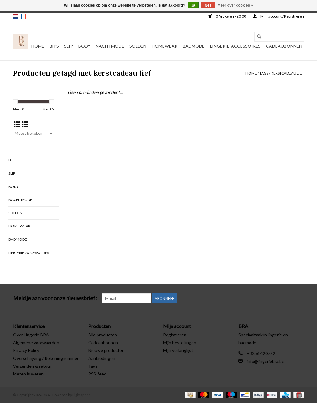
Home (37, 46)
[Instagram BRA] (299, 298)
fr (23, 16)
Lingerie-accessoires (235, 46)
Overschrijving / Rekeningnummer (46, 358)
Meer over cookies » (235, 5)
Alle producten (102, 334)
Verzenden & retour (32, 366)
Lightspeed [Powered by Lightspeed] (81, 394)
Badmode (194, 46)
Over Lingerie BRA (31, 334)
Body (84, 46)
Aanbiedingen (101, 358)
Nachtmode (110, 46)
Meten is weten (28, 373)
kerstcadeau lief (287, 73)
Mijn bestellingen (179, 342)
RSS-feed (97, 373)
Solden (137, 46)
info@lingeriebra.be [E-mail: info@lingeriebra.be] (265, 361)
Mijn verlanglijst (178, 350)
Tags (263, 73)
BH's (54, 46)
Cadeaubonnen (284, 46)
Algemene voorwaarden (36, 342)
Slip (68, 46)
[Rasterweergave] (17, 124)
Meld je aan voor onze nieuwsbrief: (55, 298)
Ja (193, 5)
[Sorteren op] (33, 133)
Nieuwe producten (106, 350)
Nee (208, 5)
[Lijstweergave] (25, 124)
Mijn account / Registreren (278, 16)
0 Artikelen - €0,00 (227, 16)
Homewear (164, 46)
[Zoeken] (279, 37)
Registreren (174, 334)
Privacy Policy (26, 350)
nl (15, 16)
